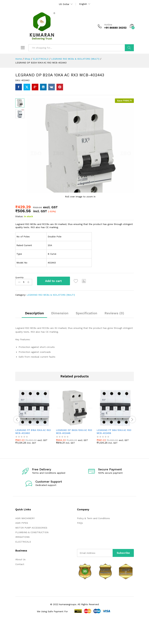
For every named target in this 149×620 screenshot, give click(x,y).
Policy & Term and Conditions (93, 518)
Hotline (108, 24)
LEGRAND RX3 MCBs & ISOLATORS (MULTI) (51, 294)
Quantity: (19, 277)
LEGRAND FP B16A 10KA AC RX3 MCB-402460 (33, 431)
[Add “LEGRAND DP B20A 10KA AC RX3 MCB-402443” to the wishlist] (76, 281)
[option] (34, 419)
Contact (19, 564)
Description (34, 313)
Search (129, 47)
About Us (20, 559)
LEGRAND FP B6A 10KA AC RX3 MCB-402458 (114, 431)
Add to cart (53, 281)
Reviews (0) (114, 313)
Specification (86, 313)
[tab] (34, 314)
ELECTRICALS (23, 541)
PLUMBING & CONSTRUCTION (31, 532)
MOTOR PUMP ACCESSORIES (31, 527)
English (83, 4)
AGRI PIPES (21, 523)
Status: (19, 216)
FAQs (80, 523)
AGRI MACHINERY (25, 518)
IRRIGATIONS (22, 537)
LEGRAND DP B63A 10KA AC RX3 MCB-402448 (74, 431)
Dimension (59, 313)
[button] (84, 281)
